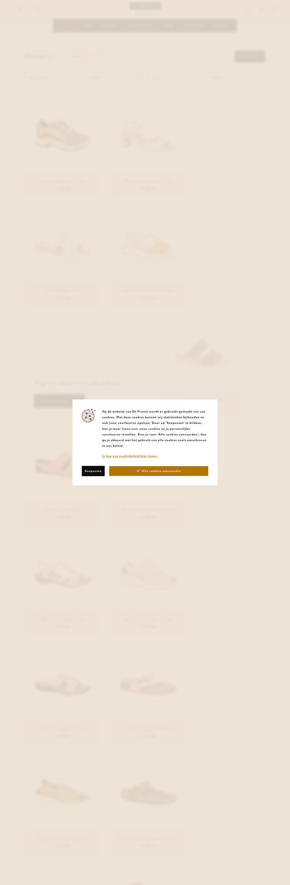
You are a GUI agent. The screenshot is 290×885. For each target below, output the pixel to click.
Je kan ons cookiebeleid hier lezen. (130, 456)
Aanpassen (93, 471)
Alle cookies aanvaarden (159, 471)
